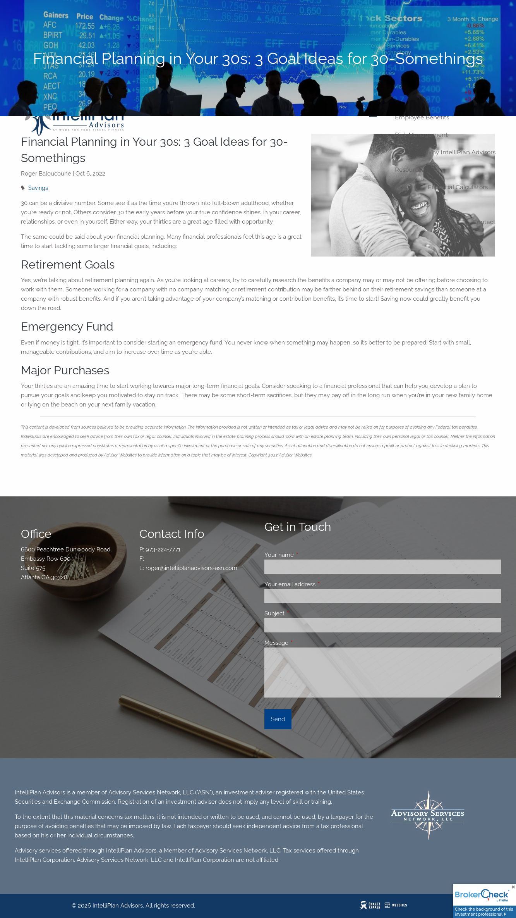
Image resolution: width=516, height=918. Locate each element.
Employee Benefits (422, 117)
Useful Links (412, 204)
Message (304, 642)
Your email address (318, 584)
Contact (484, 222)
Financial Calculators (458, 187)
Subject (302, 613)
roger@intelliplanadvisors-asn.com (191, 568)
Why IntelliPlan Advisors (460, 152)
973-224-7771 (163, 549)
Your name (307, 554)
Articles (405, 187)
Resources (409, 169)
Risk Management (421, 134)
